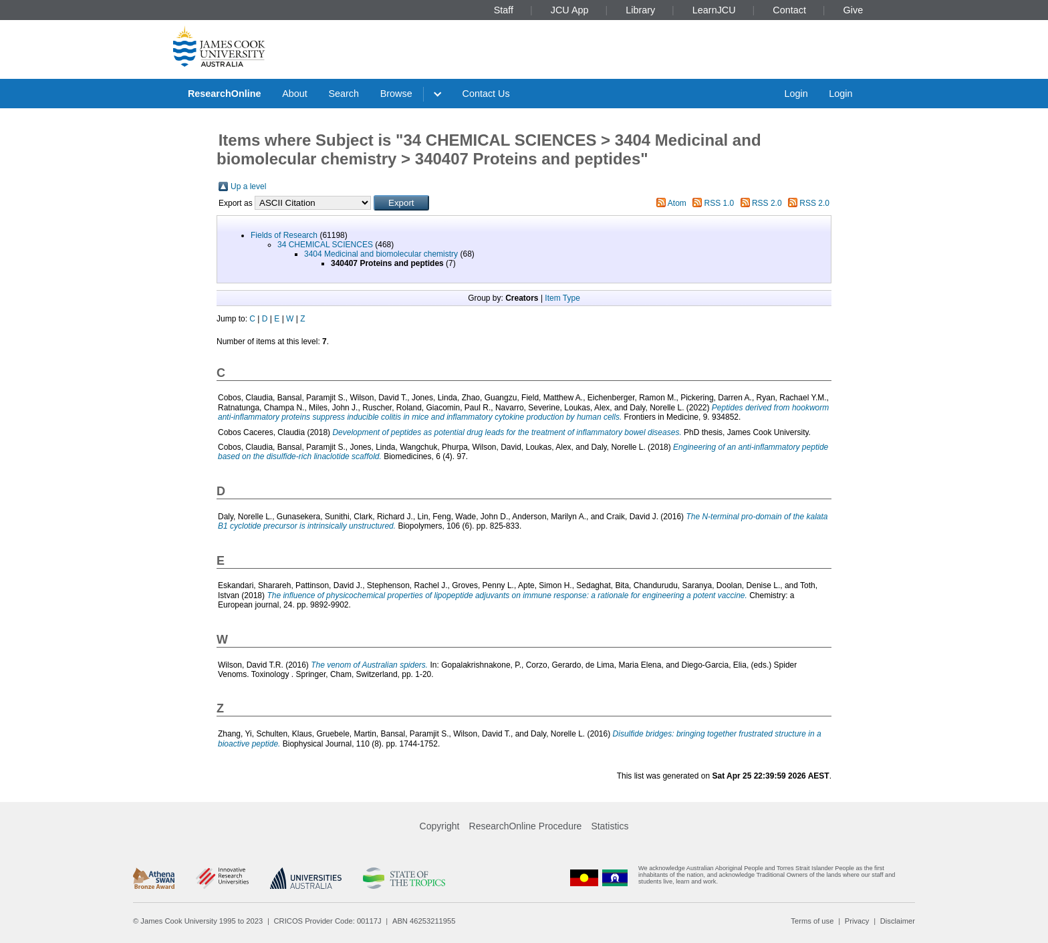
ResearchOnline (224, 93)
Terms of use (812, 921)
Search (343, 93)
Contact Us (486, 93)
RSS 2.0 (767, 203)
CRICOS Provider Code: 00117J (328, 921)
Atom (677, 203)
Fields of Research (284, 235)
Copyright (440, 826)
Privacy (857, 921)
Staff (503, 10)
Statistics (609, 826)
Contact (789, 10)
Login (795, 93)
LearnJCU (714, 10)
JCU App (570, 10)
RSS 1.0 (719, 203)
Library (640, 10)
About (294, 93)
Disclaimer (897, 921)
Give (853, 10)
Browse (396, 93)
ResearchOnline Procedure (525, 826)
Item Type (562, 298)
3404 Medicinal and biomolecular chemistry (381, 254)
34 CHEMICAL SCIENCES (325, 244)
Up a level (248, 186)
